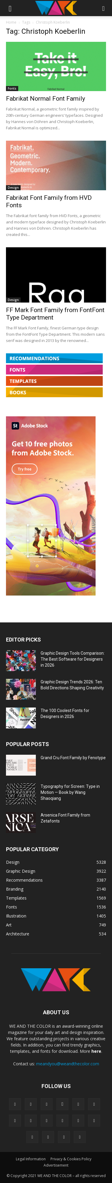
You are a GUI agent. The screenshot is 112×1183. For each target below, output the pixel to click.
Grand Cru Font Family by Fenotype (73, 757)
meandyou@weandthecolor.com (67, 1064)
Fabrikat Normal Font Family (45, 98)
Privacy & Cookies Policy (70, 1158)
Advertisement (56, 1165)
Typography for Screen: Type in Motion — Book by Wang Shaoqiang (70, 792)
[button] (10, 8)
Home (11, 22)
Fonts (12, 88)
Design (13, 187)
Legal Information (31, 1158)
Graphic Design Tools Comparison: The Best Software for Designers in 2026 (73, 659)
